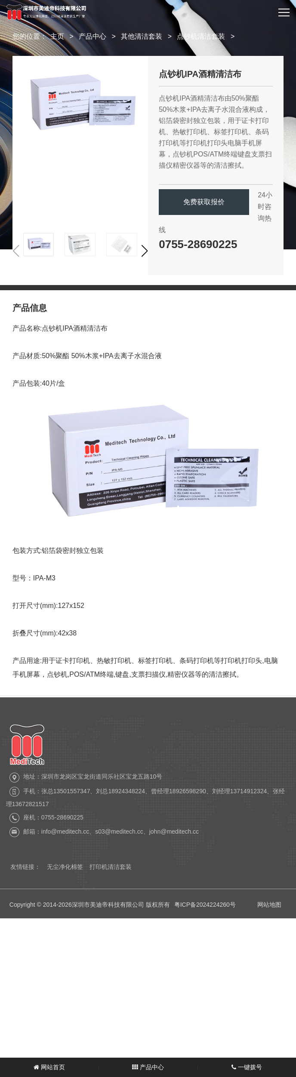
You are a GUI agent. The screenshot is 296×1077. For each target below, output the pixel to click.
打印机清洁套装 (110, 871)
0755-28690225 (198, 244)
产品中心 (92, 36)
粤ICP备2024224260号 (205, 912)
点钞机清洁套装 (201, 36)
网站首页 (49, 1067)
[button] (144, 251)
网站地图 (269, 912)
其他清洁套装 (141, 36)
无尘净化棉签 (65, 871)
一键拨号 (246, 1067)
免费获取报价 (204, 202)
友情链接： (25, 871)
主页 (57, 36)
